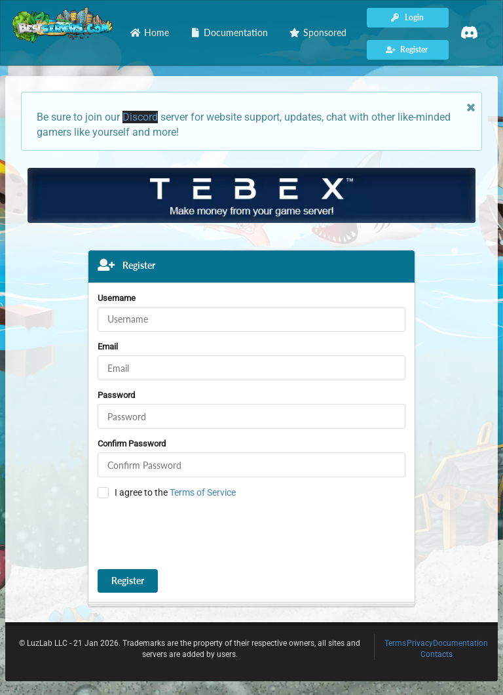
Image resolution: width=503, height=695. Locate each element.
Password (116, 395)
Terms (395, 643)
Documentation (460, 643)
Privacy (420, 643)
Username (117, 298)
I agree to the (175, 492)
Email (108, 346)
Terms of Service (203, 492)
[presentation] (197, 534)
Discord (140, 117)
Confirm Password (132, 443)
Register (127, 580)
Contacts (436, 654)
